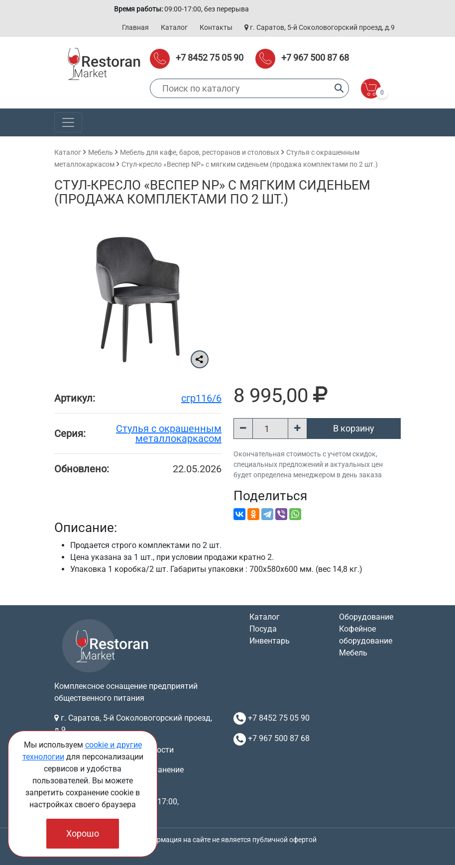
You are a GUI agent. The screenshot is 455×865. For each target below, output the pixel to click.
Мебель (100, 152)
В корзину (353, 428)
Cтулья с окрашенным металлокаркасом (169, 433)
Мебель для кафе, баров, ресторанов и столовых (199, 152)
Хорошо (82, 833)
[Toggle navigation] (68, 122)
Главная (135, 27)
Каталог (174, 27)
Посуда (263, 629)
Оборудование (366, 617)
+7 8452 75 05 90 (209, 57)
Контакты (216, 27)
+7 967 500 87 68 (315, 57)
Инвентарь (269, 641)
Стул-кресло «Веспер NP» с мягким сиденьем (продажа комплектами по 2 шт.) (249, 164)
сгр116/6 (201, 398)
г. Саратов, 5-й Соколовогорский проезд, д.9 (319, 27)
